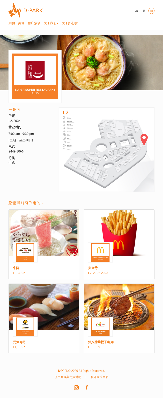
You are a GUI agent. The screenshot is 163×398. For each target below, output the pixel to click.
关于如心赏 (70, 23)
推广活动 (34, 23)
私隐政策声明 (99, 377)
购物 (11, 23)
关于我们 (50, 23)
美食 (21, 23)
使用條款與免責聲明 (68, 377)
